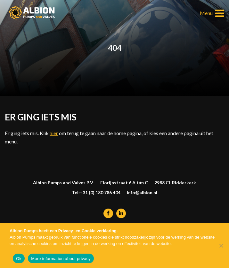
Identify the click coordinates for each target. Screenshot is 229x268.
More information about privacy (61, 258)
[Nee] (221, 245)
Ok (18, 258)
